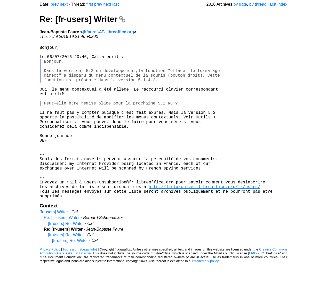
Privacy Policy (50, 283)
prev (55, 4)
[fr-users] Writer (54, 246)
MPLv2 (254, 287)
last (115, 4)
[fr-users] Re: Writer (66, 257)
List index (279, 4)
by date (240, 4)
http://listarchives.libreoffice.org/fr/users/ (204, 218)
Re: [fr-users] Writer (83, 19)
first (89, 4)
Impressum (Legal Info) (80, 283)
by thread (258, 4)
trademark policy (206, 295)
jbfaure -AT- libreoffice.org (108, 32)
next (64, 4)
